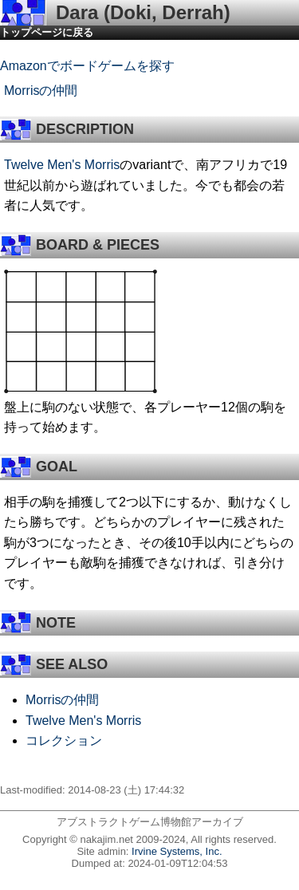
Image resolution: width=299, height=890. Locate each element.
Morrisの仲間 (40, 90)
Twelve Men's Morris (62, 164)
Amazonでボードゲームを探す (87, 66)
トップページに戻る (46, 32)
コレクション (64, 740)
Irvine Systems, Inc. (177, 851)
